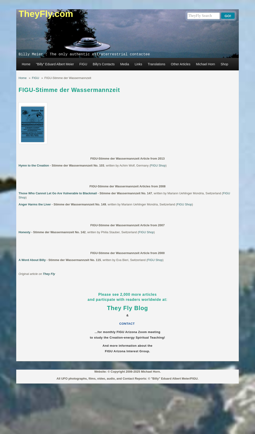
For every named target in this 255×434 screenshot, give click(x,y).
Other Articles (180, 64)
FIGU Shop (158, 165)
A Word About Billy (32, 260)
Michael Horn (205, 64)
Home (26, 64)
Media (124, 64)
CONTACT (127, 323)
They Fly (49, 274)
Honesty (24, 232)
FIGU (83, 64)
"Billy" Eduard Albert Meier (55, 64)
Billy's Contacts (104, 64)
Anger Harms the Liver (35, 204)
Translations (156, 64)
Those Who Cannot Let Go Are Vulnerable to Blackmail (58, 193)
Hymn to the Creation (34, 165)
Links (138, 64)
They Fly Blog (127, 308)
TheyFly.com (46, 14)
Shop (224, 64)
